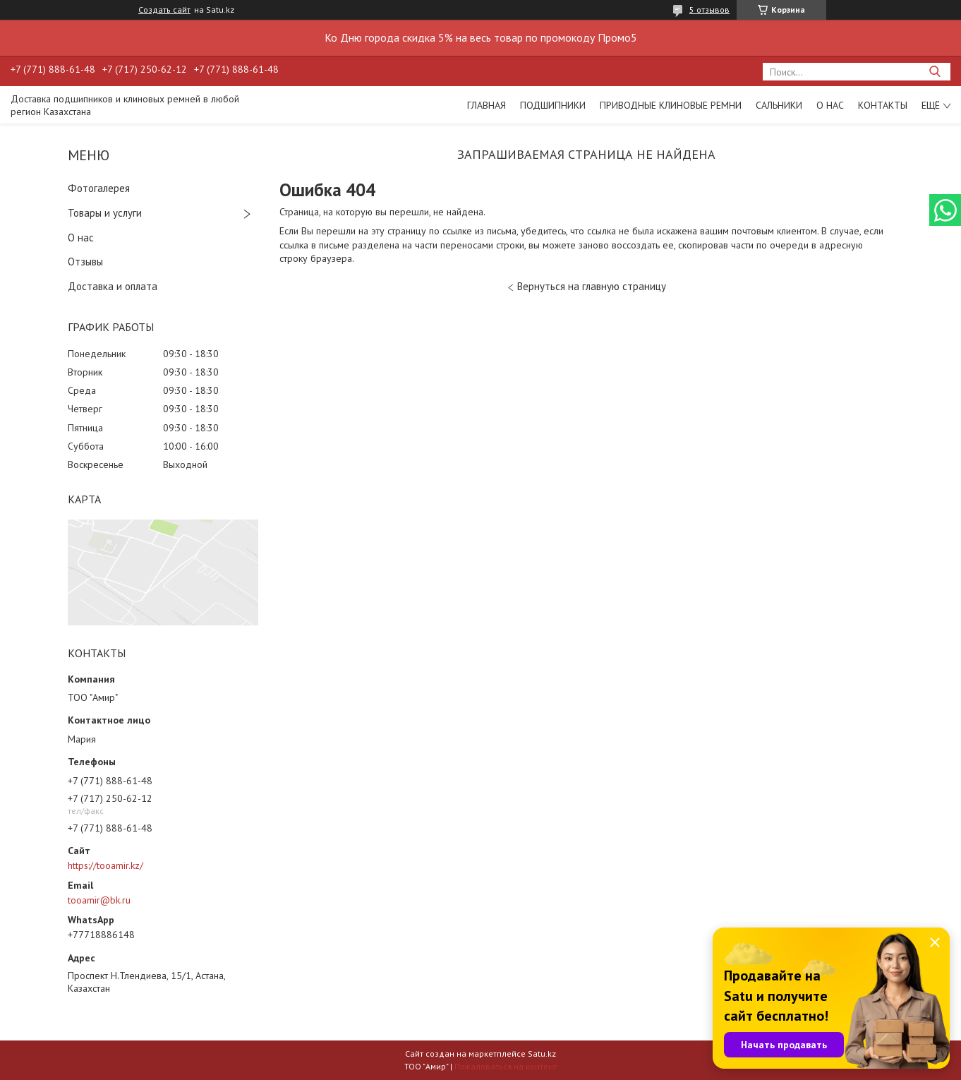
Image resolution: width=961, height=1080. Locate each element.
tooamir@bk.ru (99, 900)
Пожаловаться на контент (505, 1066)
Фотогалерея (99, 188)
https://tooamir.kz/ (105, 865)
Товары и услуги (105, 213)
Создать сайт (164, 10)
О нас (830, 105)
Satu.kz (542, 1053)
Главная (486, 105)
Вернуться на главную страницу (591, 286)
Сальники (779, 105)
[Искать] (934, 71)
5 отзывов (709, 9)
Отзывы (85, 261)
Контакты (882, 105)
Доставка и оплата (112, 286)
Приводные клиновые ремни (671, 105)
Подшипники (553, 105)
